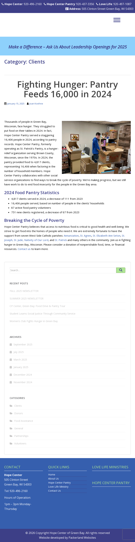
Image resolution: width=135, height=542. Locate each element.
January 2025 (21, 367)
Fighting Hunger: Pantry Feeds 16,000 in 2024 (67, 89)
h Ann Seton (113, 235)
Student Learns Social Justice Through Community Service (42, 313)
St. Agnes (85, 235)
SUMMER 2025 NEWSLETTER (26, 298)
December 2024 (23, 374)
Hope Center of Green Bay (67, 533)
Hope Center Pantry (59, 482)
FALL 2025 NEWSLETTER (24, 291)
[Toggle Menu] (116, 20)
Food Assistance (23, 420)
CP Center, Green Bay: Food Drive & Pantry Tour (37, 306)
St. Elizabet (99, 235)
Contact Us (54, 490)
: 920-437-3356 (69, 4)
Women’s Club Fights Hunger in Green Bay (34, 321)
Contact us (24, 249)
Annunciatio (70, 235)
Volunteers (20, 443)
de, (22, 240)
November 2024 (23, 382)
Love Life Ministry (58, 486)
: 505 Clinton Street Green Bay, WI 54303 (99, 9)
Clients (18, 405)
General (18, 428)
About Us (53, 478)
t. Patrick (61, 240)
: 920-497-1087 (113, 4)
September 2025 (23, 344)
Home (51, 474)
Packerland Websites (82, 538)
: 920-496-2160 (22, 4)
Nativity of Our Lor (35, 240)
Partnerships (21, 436)
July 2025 (19, 352)
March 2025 (20, 359)
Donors (18, 413)
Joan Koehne (36, 103)
